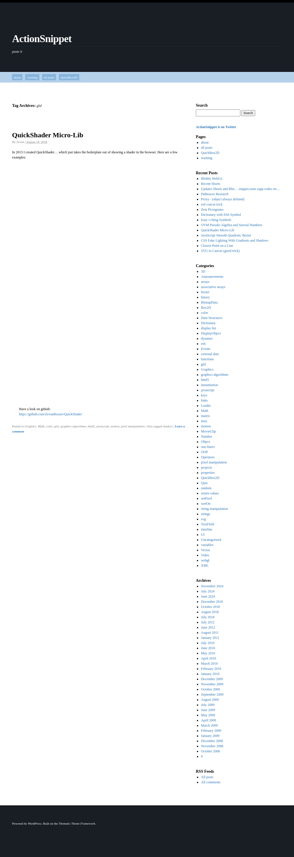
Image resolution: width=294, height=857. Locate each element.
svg (203, 519)
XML (205, 565)
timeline (206, 529)
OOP (204, 452)
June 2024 (208, 596)
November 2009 (212, 684)
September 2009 (212, 694)
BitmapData (209, 302)
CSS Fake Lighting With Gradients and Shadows (234, 240)
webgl (205, 560)
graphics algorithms (73, 426)
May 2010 (208, 653)
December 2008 (212, 741)
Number (206, 437)
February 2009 (211, 731)
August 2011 (209, 633)
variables (207, 545)
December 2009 (212, 679)
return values (210, 493)
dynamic (207, 338)
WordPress (34, 823)
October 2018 (210, 607)
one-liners (208, 447)
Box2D (206, 308)
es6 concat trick (212, 204)
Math (41, 426)
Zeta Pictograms (212, 210)
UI (203, 535)
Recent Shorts (210, 184)
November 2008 (212, 746)
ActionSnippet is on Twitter (216, 127)
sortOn (205, 504)
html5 (91, 426)
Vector (205, 550)
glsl (56, 426)
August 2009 (210, 700)
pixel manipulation (133, 426)
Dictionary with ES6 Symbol (221, 215)
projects (206, 467)
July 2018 (207, 617)
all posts (49, 77)
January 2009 (210, 736)
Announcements (212, 277)
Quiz (204, 483)
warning (32, 77)
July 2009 (207, 705)
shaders (168, 426)
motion (115, 426)
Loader (206, 406)
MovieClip (208, 431)
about (17, 77)
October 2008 (210, 751)
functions (207, 359)
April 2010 (208, 658)
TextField (207, 524)
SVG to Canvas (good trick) (220, 251)
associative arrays (213, 287)
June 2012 (208, 627)
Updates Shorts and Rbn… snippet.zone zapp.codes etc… (241, 189)
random (206, 488)
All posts (207, 777)
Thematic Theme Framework (77, 823)
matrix (205, 416)
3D (203, 271)
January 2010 (210, 674)
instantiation (209, 385)
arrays (205, 282)
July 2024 (207, 591)
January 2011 (210, 638)
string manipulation (214, 509)
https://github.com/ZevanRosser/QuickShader (50, 414)
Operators (207, 457)
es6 (203, 344)
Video (205, 555)
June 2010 (208, 648)
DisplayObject (211, 333)
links (204, 400)
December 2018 (212, 602)
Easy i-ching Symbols (216, 220)
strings (205, 514)
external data (210, 354)
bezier (205, 292)
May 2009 (208, 715)
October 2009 (210, 689)
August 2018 (210, 612)
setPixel (206, 498)
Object (205, 442)
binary (205, 297)
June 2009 (208, 710)
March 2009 (209, 725)
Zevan (20, 142)
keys (204, 395)
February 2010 (211, 669)
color (49, 426)
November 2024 (212, 586)
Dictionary (208, 323)
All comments (210, 782)
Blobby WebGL (212, 179)
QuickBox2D (69, 77)
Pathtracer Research (215, 194)
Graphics (30, 426)
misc (204, 421)
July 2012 (207, 622)
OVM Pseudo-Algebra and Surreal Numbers (231, 225)
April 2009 (208, 720)
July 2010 (207, 643)
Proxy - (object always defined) (222, 199)
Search (202, 105)
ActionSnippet (41, 38)
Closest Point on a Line (217, 246)
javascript (102, 426)
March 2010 (209, 664)
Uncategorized (211, 540)
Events (205, 349)
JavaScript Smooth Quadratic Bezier (226, 235)
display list (208, 328)
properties (208, 473)
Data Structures (211, 318)
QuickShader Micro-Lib (47, 135)
